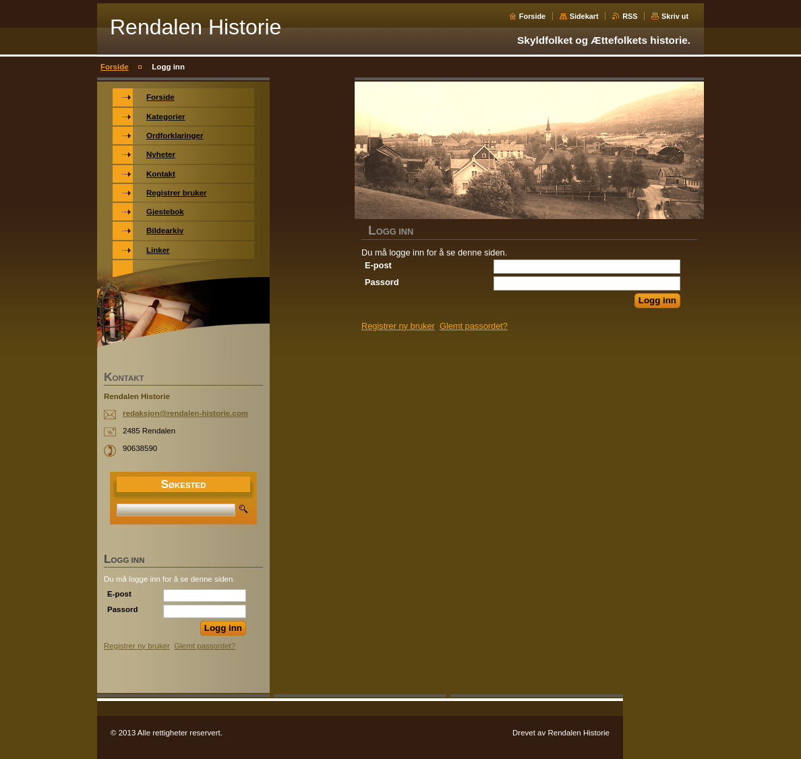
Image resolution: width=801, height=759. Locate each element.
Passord (382, 282)
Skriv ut (674, 16)
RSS (629, 16)
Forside (532, 16)
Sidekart (584, 16)
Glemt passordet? (474, 326)
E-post (378, 265)
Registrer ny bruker (398, 326)
